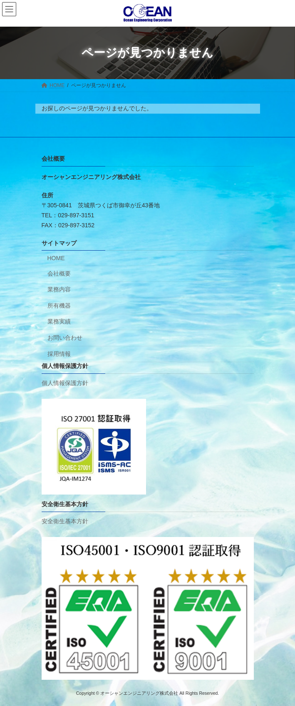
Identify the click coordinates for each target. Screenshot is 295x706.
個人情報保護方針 (65, 383)
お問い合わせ (64, 337)
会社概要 (59, 273)
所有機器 (59, 305)
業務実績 (59, 321)
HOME (56, 258)
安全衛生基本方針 (65, 520)
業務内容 (59, 289)
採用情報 (59, 353)
